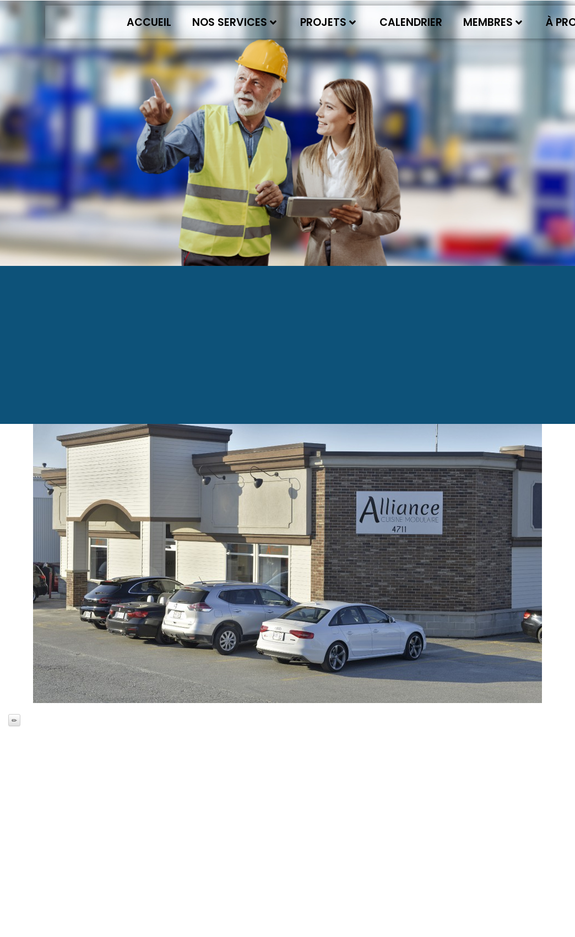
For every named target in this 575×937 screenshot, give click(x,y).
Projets (328, 22)
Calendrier (410, 22)
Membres (492, 22)
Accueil (149, 22)
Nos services (234, 22)
